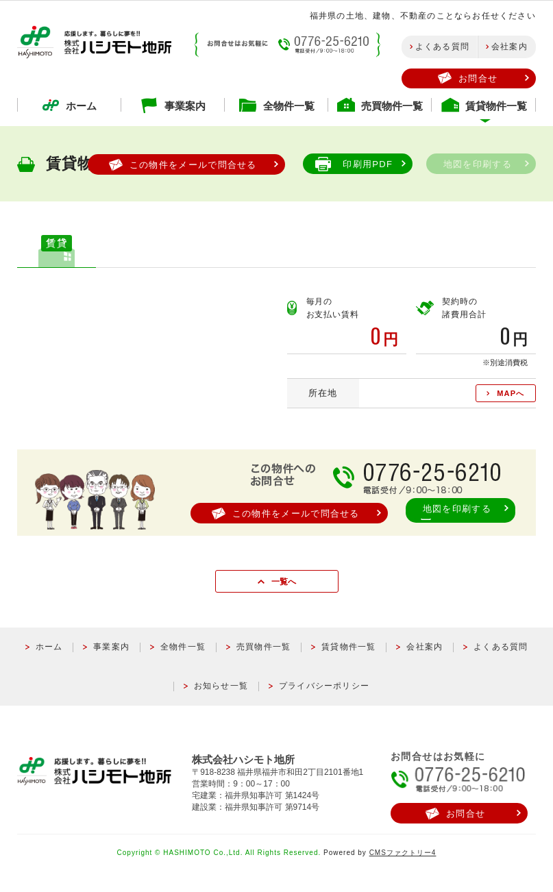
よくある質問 (442, 46)
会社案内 (509, 46)
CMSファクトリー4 (403, 852)
